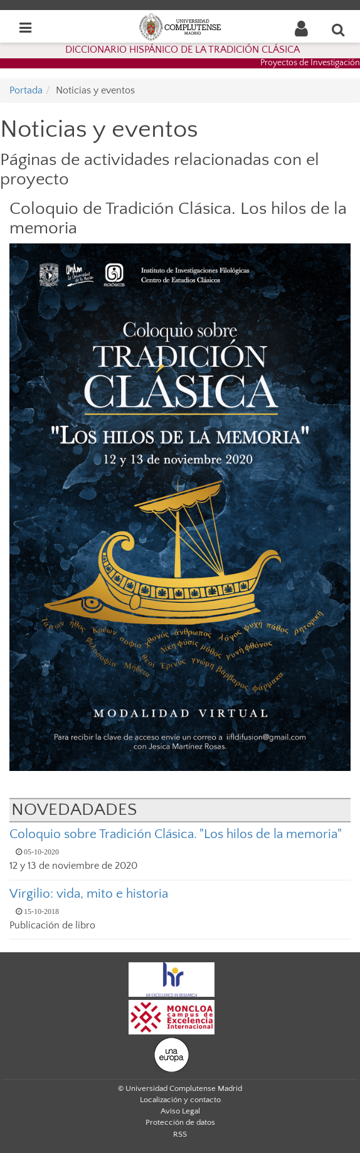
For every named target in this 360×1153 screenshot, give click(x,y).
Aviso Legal (180, 1111)
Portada (26, 90)
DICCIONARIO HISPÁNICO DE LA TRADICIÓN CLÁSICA (182, 49)
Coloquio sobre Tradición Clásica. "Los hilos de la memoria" (175, 834)
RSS (180, 1134)
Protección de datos (180, 1122)
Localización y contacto (180, 1099)
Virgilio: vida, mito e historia (88, 893)
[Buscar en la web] (338, 29)
